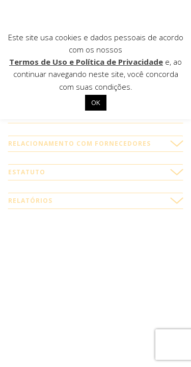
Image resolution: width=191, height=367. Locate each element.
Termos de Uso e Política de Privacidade (86, 62)
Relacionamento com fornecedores (79, 143)
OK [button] (95, 102)
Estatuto (26, 172)
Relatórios (30, 200)
